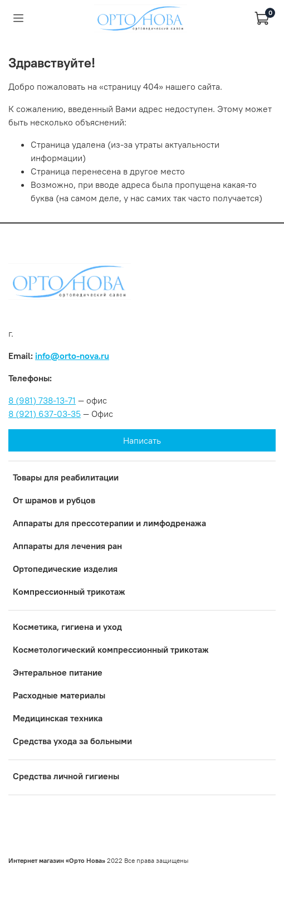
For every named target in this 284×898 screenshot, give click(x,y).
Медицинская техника (57, 718)
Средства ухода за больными (72, 740)
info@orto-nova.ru (72, 355)
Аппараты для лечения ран (67, 545)
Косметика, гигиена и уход (67, 626)
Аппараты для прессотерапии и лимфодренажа (109, 522)
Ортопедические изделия (65, 568)
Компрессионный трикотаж (69, 591)
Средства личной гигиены (66, 775)
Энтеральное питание (57, 672)
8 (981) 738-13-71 (42, 400)
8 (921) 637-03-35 (44, 413)
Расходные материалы (59, 695)
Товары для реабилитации (66, 477)
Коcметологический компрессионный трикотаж (111, 649)
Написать (142, 440)
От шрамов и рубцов (54, 500)
